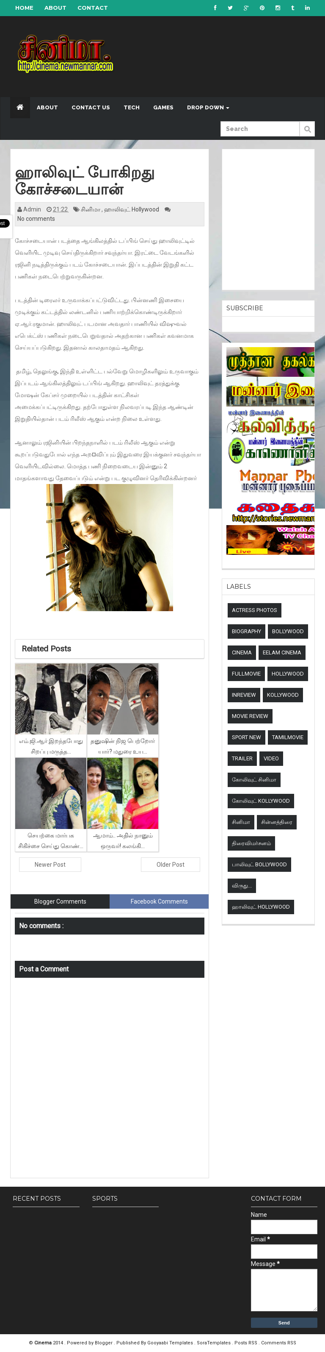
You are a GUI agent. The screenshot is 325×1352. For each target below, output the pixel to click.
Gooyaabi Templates (170, 1343)
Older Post (171, 864)
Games (163, 107)
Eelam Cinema (282, 652)
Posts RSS (246, 1343)
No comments (36, 218)
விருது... (242, 885)
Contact (92, 7)
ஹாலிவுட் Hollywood (132, 209)
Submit (307, 133)
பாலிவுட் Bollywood (259, 864)
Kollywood (283, 695)
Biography (246, 631)
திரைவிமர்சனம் (251, 843)
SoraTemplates (214, 1343)
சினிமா (91, 209)
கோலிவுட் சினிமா (254, 779)
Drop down (208, 107)
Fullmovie (246, 673)
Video (271, 758)
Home (24, 7)
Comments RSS (278, 1343)
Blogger (104, 1343)
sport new (246, 737)
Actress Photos (254, 610)
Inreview (244, 695)
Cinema (242, 652)
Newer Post (50, 864)
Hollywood (288, 673)
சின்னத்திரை (276, 822)
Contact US (91, 107)
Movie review (250, 716)
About (55, 7)
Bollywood (288, 631)
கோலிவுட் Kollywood (261, 801)
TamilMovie (287, 737)
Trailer (242, 758)
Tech (132, 107)
